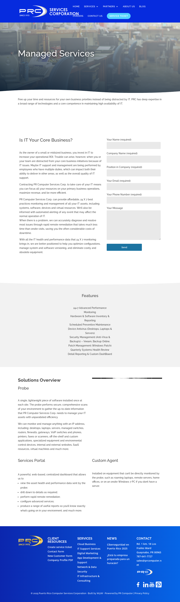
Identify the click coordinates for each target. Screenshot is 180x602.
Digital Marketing (87, 553)
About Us (129, 6)
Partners (109, 6)
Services (89, 6)
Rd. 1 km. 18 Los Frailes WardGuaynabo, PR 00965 (149, 548)
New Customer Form (60, 556)
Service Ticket (119, 16)
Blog (142, 6)
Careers (78, 16)
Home (76, 6)
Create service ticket (60, 547)
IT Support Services (88, 548)
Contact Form (56, 551)
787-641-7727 (144, 556)
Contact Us (95, 16)
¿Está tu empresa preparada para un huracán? (118, 559)
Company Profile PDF (60, 560)
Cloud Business (86, 544)
